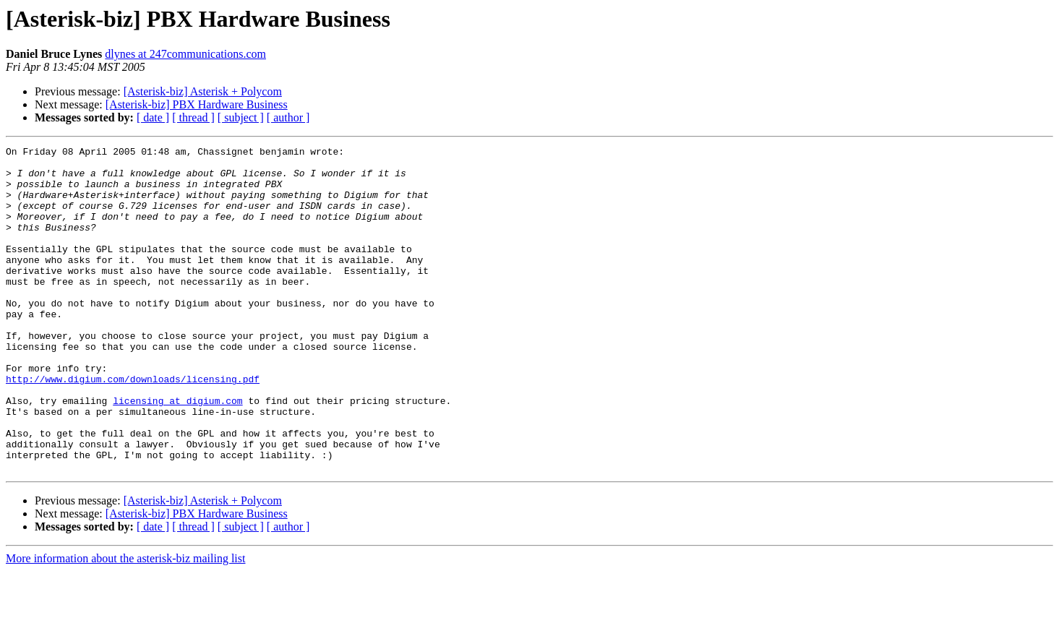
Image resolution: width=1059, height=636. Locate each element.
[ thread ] (193, 117)
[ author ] (288, 117)
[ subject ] (241, 117)
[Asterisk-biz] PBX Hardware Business (197, 104)
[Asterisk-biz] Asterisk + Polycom (203, 91)
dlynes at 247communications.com (185, 54)
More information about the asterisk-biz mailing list (125, 623)
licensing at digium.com (177, 452)
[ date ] (153, 117)
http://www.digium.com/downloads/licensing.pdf (133, 426)
